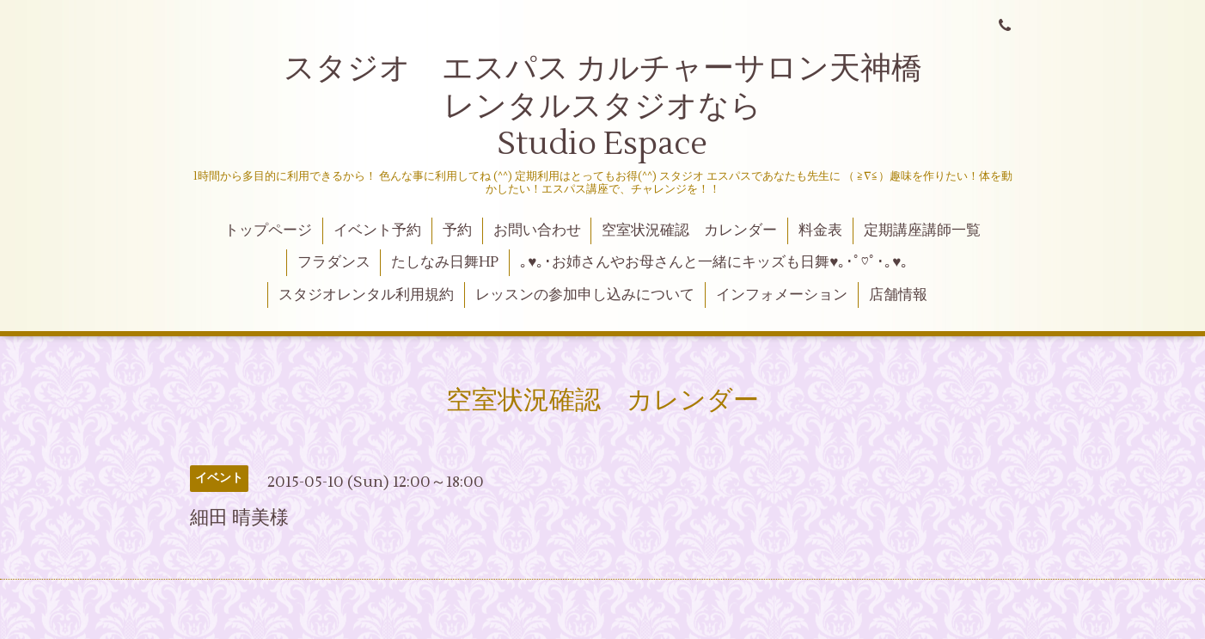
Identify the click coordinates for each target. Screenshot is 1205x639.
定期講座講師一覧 (922, 230)
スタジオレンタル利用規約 (366, 295)
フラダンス (333, 262)
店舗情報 (898, 295)
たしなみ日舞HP (445, 262)
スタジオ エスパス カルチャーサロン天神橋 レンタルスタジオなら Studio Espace (637, 106)
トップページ (268, 230)
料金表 (820, 230)
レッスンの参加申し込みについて (584, 295)
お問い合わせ (537, 230)
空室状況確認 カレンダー (689, 230)
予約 (457, 230)
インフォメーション (781, 295)
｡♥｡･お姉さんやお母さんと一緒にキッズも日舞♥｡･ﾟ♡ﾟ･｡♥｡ (714, 262)
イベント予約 (377, 230)
